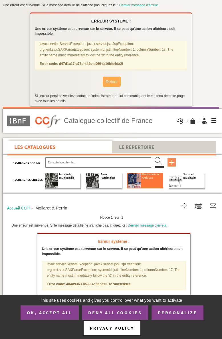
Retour (112, 81)
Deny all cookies (115, 312)
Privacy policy (112, 328)
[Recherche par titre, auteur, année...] (98, 162)
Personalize (177, 312)
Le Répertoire (136, 147)
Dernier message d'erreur (138, 5)
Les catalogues (35, 146)
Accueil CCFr (18, 208)
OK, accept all (49, 312)
